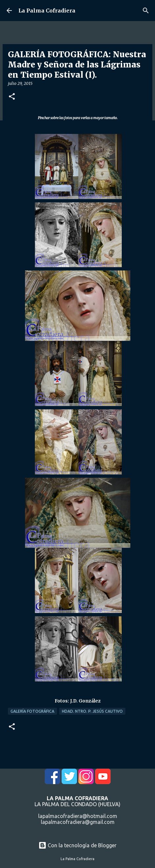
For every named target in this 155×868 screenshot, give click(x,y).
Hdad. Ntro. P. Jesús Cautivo (92, 711)
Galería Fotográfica (32, 711)
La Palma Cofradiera (46, 10)
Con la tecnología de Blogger (77, 845)
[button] (12, 96)
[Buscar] (146, 10)
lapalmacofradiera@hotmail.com (77, 816)
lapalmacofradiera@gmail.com (78, 822)
